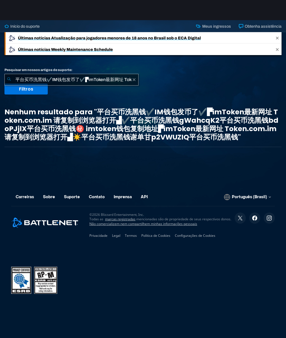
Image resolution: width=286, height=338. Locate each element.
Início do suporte (22, 26)
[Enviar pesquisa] (8, 80)
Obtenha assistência (260, 26)
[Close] (277, 38)
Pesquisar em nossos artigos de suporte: (38, 70)
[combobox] (71, 80)
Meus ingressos (213, 26)
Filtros (26, 89)
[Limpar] (134, 80)
